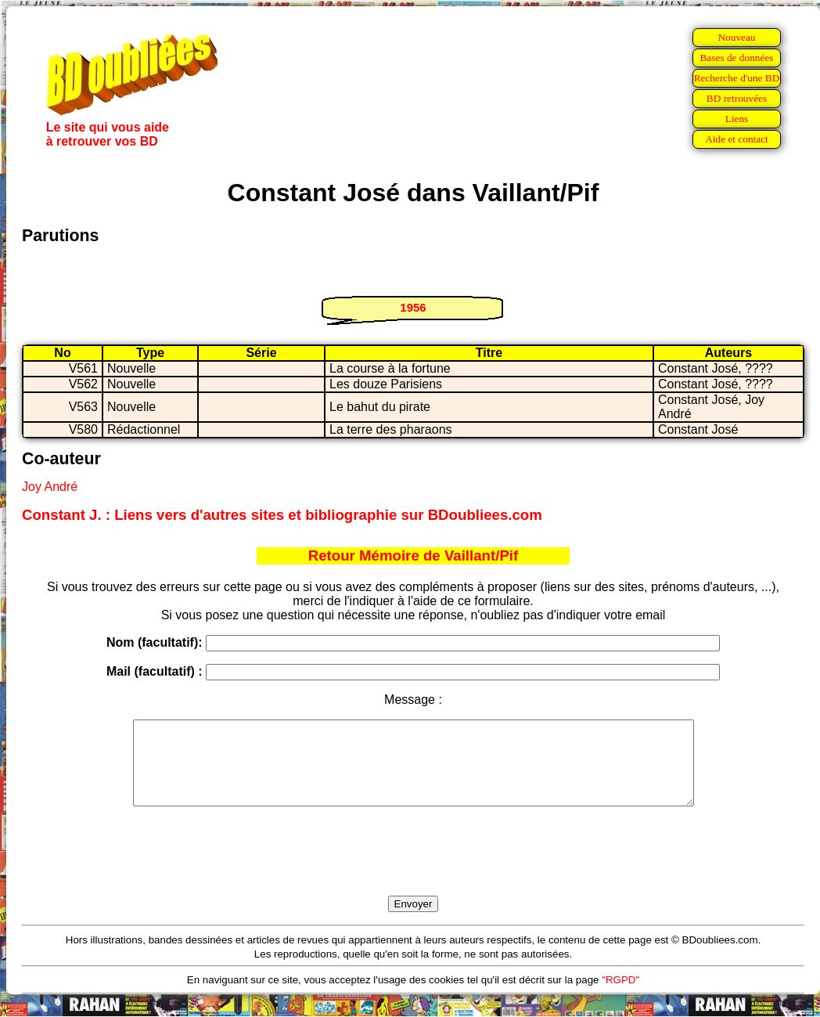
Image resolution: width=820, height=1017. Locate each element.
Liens (737, 118)
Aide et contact (736, 139)
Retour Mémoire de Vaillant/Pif (413, 555)
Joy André (49, 486)
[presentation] (413, 869)
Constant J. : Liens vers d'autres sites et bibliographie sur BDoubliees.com (282, 515)
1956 (413, 307)
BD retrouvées (737, 98)
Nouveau (736, 37)
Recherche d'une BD (737, 78)
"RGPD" (620, 996)
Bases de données (736, 57)
